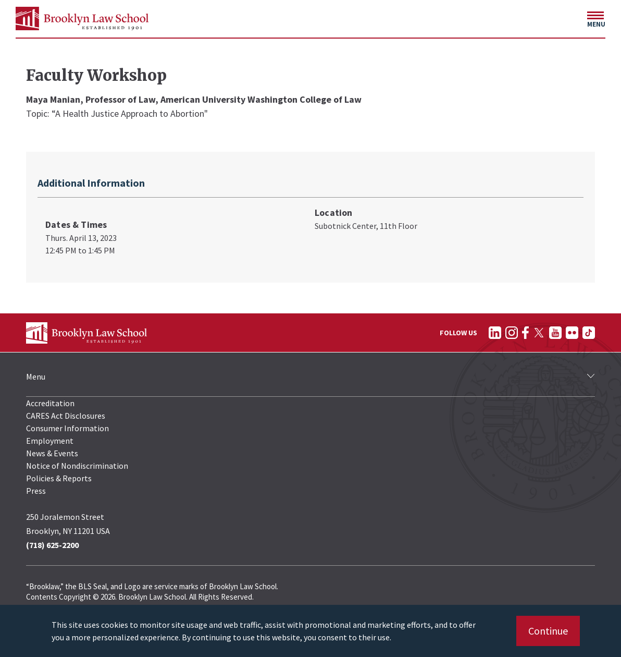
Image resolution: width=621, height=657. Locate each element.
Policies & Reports (59, 478)
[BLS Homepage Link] (82, 18)
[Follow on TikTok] (588, 332)
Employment (49, 440)
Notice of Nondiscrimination (77, 465)
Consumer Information (67, 428)
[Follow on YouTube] (555, 332)
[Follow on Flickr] (572, 332)
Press (36, 490)
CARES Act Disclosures (65, 415)
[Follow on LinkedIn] (495, 332)
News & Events (52, 453)
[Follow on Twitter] (539, 332)
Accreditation (50, 403)
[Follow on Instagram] (511, 332)
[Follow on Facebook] (525, 332)
